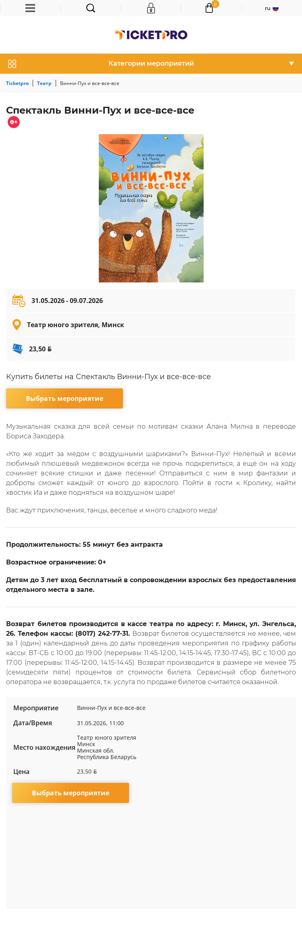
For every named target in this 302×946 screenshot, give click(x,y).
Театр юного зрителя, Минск (75, 324)
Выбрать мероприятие (64, 398)
